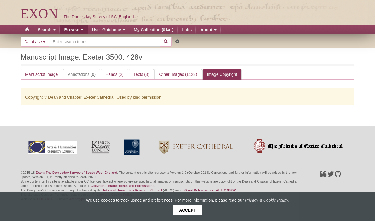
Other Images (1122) (178, 74)
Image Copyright (222, 74)
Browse (73, 29)
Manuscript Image (41, 74)
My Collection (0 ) (153, 29)
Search (47, 29)
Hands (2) (114, 74)
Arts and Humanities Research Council (132, 190)
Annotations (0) (82, 74)
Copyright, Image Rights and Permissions (122, 185)
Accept (187, 210)
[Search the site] (104, 42)
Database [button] (34, 41)
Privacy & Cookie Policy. (267, 200)
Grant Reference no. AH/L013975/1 (210, 190)
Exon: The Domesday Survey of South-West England (76, 172)
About (208, 29)
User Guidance (108, 29)
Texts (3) (141, 74)
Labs (187, 29)
